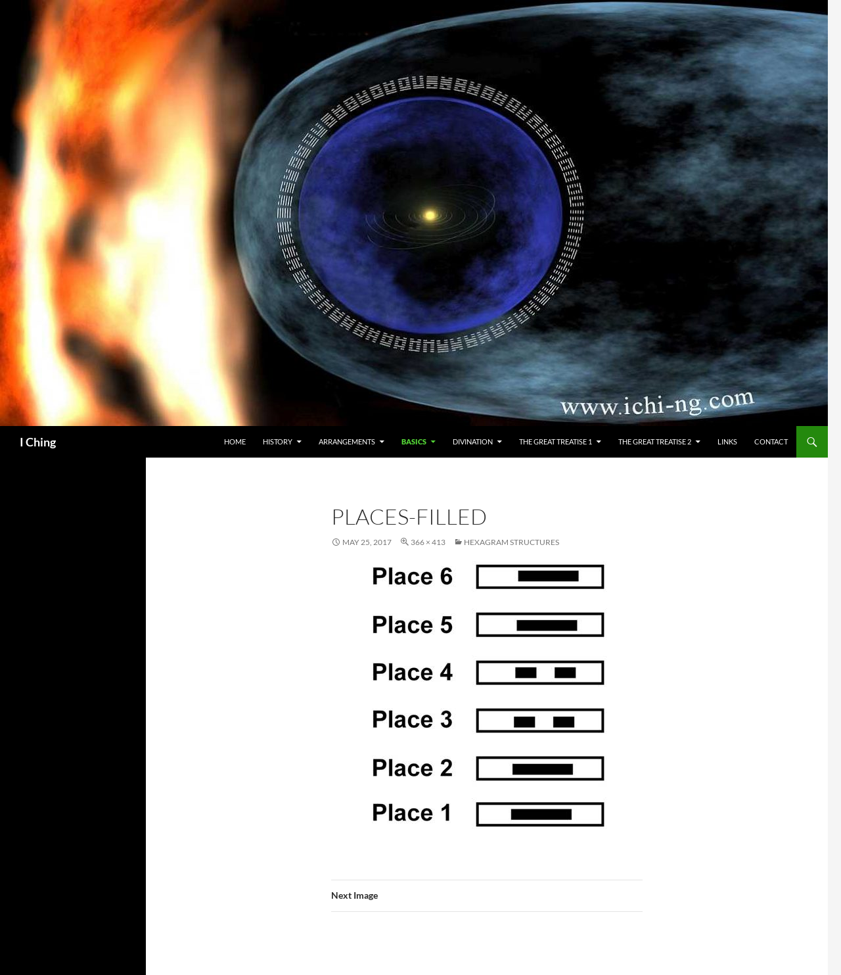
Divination (473, 441)
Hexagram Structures (511, 542)
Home (235, 441)
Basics (413, 441)
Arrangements (347, 441)
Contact (771, 441)
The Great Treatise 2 (654, 441)
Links (727, 441)
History (277, 441)
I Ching (38, 442)
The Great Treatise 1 (555, 441)
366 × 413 (428, 542)
